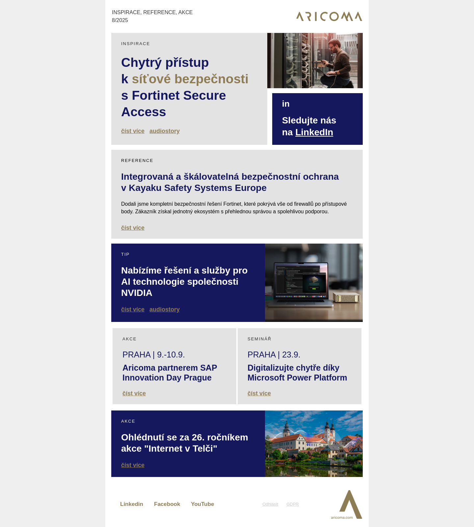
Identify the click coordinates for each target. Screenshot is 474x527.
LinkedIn (314, 132)
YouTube (202, 504)
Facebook (167, 504)
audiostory (164, 131)
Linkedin (131, 504)
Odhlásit (270, 504)
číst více (133, 131)
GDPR (292, 504)
